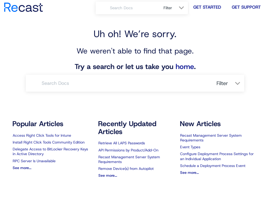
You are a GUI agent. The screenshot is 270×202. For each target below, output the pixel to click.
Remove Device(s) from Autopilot (126, 168)
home (185, 66)
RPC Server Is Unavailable (34, 161)
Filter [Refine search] (168, 8)
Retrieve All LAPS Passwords (121, 143)
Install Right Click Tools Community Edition (49, 142)
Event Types (190, 147)
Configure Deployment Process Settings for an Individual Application (217, 156)
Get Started (207, 7)
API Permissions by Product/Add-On (128, 150)
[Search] (103, 7)
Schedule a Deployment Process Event (212, 165)
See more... (22, 167)
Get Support (246, 7)
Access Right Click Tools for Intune (42, 135)
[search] (134, 7)
